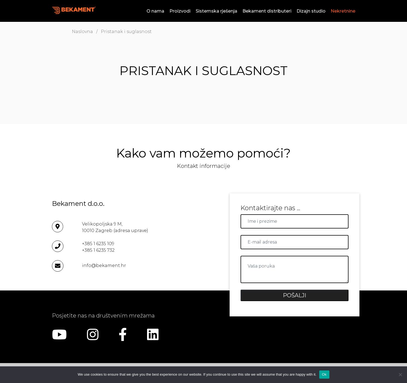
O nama (155, 11)
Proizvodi (180, 11)
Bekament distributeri (266, 11)
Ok (324, 374)
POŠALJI (294, 295)
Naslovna (82, 31)
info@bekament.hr (104, 265)
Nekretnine (343, 11)
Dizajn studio (311, 11)
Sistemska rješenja (216, 11)
